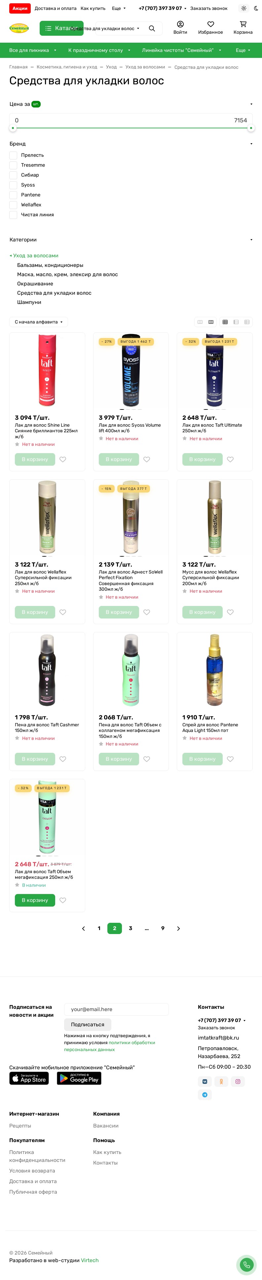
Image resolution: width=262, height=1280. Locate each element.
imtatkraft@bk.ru (218, 1038)
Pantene (30, 195)
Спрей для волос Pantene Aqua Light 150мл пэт (210, 728)
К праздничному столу (95, 50)
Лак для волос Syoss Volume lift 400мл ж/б (130, 428)
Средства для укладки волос (54, 293)
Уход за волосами (35, 255)
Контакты (105, 1163)
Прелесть (32, 155)
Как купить (93, 8)
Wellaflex (31, 205)
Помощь (104, 1140)
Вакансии (106, 1126)
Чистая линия (37, 215)
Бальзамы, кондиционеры (50, 265)
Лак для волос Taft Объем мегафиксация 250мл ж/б (44, 874)
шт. (36, 104)
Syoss (28, 185)
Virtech (90, 1260)
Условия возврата (32, 1171)
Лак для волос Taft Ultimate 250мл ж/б (212, 428)
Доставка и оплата (56, 8)
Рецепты (20, 1126)
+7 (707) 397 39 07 (160, 8)
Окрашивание (35, 283)
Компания (106, 1114)
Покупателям (27, 1140)
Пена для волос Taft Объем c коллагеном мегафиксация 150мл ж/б (130, 730)
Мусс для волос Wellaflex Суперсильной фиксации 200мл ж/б (210, 577)
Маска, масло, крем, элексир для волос (67, 274)
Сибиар (30, 175)
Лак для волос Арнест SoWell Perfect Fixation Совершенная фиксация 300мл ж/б (131, 580)
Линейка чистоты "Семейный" (178, 50)
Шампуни (29, 302)
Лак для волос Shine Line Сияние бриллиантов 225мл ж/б (46, 431)
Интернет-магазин (34, 1114)
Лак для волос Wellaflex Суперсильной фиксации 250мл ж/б (43, 577)
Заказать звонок (209, 8)
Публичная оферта (33, 1192)
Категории (23, 239)
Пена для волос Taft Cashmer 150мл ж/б (47, 728)
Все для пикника (29, 50)
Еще (116, 8)
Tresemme (33, 165)
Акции (20, 8)
